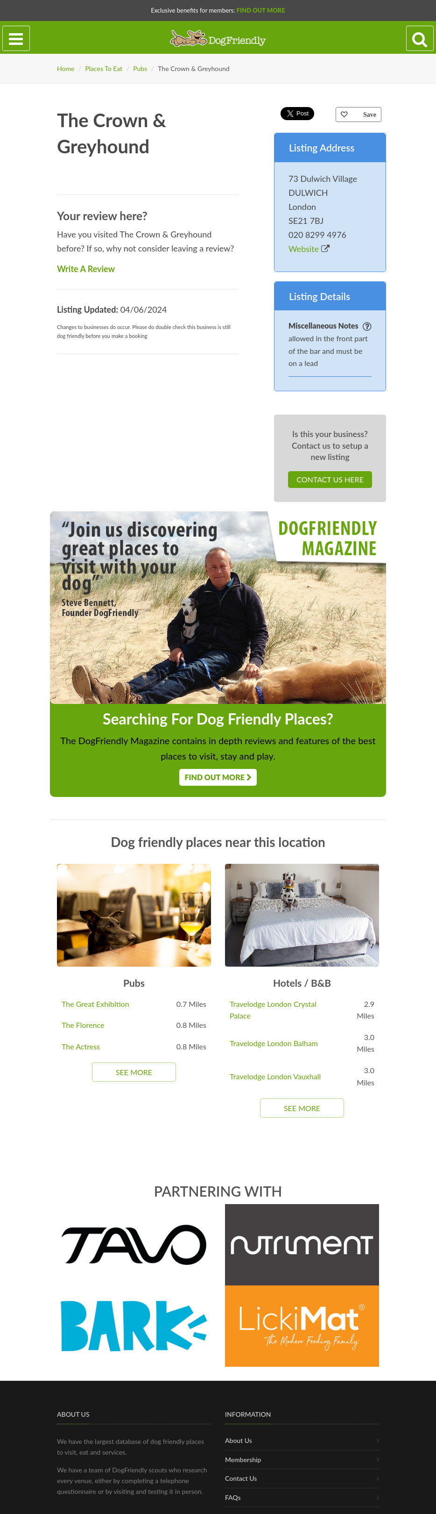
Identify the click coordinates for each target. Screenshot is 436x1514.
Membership (243, 1490)
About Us (238, 1471)
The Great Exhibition (95, 1003)
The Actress (81, 1046)
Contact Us (241, 1509)
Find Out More (261, 10)
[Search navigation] (420, 38)
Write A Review (86, 269)
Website (309, 249)
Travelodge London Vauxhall (275, 1076)
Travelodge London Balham (274, 1043)
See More (134, 1072)
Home (65, 68)
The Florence (83, 1024)
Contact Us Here (329, 479)
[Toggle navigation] (16, 38)
